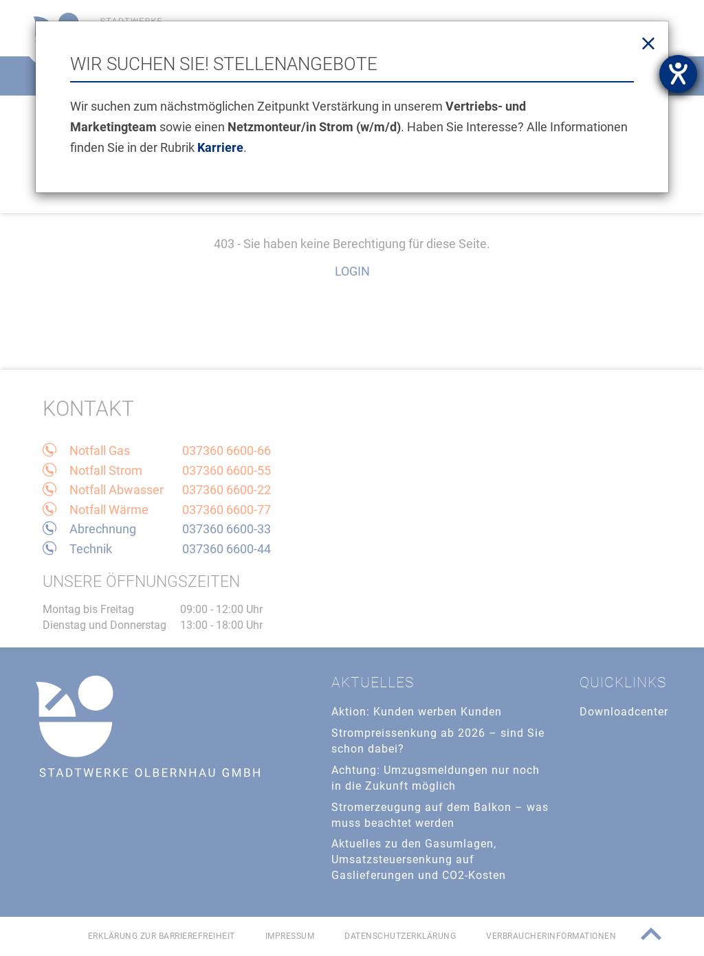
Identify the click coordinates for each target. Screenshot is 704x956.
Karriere (220, 147)
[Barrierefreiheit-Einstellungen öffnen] (678, 74)
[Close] (648, 44)
